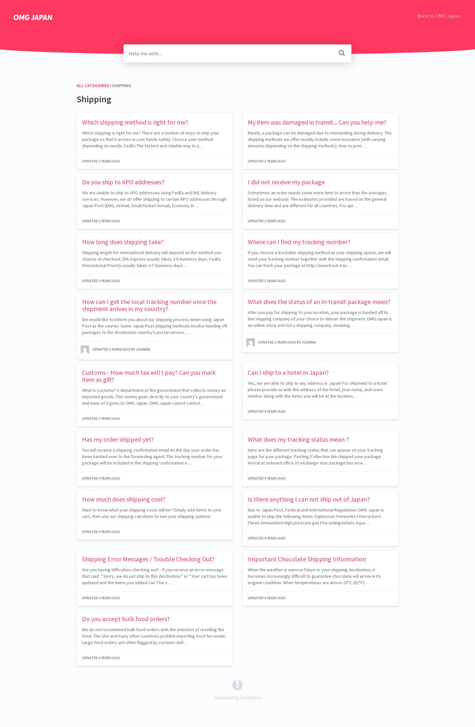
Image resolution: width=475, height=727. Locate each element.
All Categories (93, 85)
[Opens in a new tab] (237, 684)
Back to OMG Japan (438, 16)
